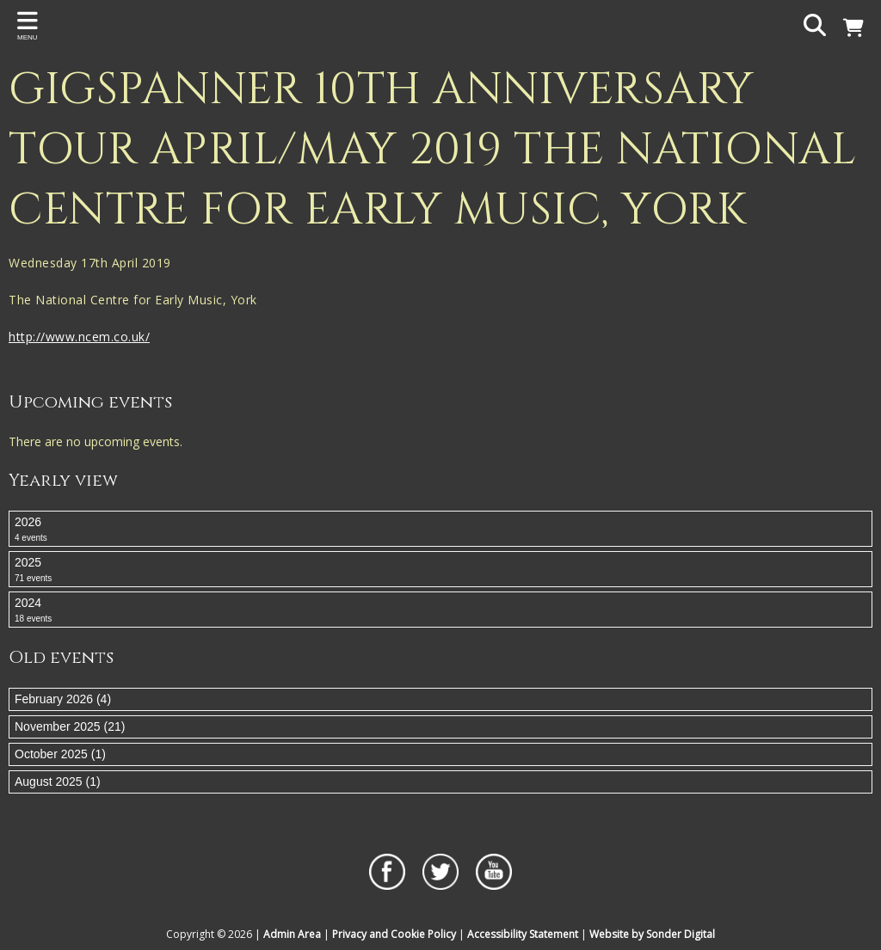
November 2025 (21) (70, 726)
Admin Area (292, 934)
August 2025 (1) (58, 781)
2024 (440, 610)
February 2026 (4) (63, 699)
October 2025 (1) (60, 754)
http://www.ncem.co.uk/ (79, 336)
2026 (440, 529)
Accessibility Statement (522, 934)
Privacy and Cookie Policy (394, 934)
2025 (440, 570)
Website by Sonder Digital (652, 934)
